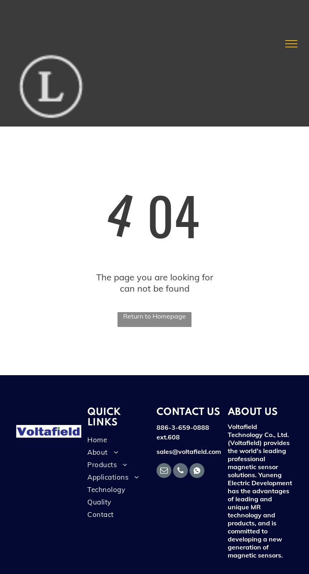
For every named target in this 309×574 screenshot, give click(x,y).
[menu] (291, 43)
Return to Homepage (154, 316)
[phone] (180, 471)
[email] (164, 471)
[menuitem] (116, 441)
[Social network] (197, 471)
